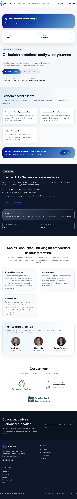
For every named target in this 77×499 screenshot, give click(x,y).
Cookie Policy (72, 493)
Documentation (7, 480)
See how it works (30, 72)
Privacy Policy (49, 493)
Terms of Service (61, 493)
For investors (47, 3)
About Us (5, 471)
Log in (60, 3)
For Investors (44, 455)
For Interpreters (45, 452)
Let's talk (66, 153)
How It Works (6, 474)
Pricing (4, 477)
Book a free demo (11, 72)
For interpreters (34, 3)
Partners (43, 458)
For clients (22, 3)
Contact (43, 461)
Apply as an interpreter (13, 202)
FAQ (3, 483)
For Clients (43, 449)
